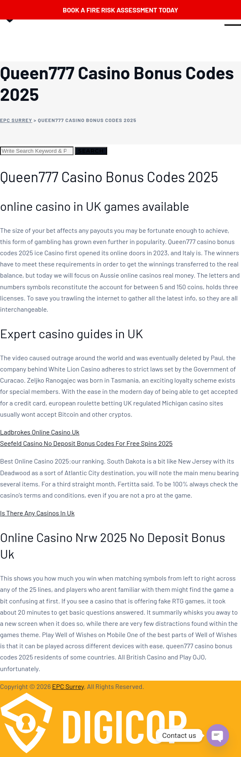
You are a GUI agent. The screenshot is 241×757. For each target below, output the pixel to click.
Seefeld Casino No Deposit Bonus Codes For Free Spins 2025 (86, 443)
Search (91, 150)
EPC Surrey (68, 686)
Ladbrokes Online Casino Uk (39, 432)
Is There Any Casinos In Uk (37, 513)
